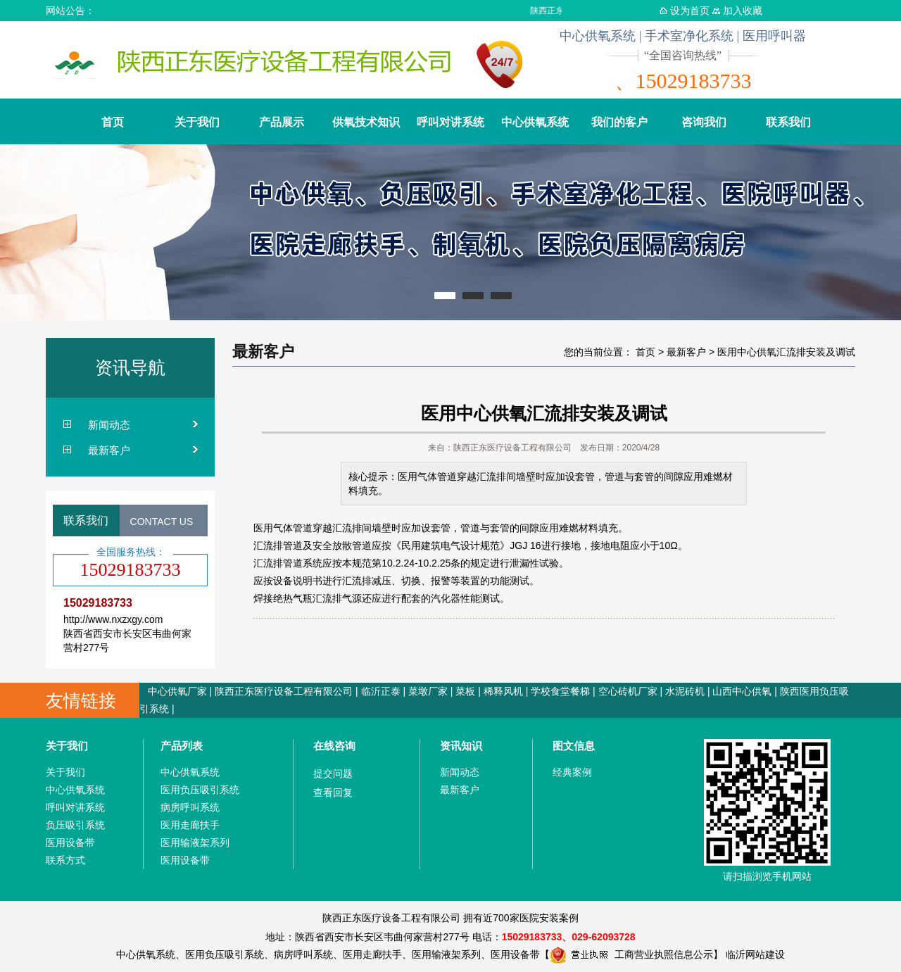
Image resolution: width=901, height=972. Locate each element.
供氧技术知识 (366, 122)
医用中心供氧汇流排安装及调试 (786, 352)
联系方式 (65, 860)
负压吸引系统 (75, 825)
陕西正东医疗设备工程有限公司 (284, 691)
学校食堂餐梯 (560, 691)
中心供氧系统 (535, 122)
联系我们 (788, 122)
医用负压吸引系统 (199, 789)
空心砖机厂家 (627, 691)
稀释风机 (503, 691)
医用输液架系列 (194, 842)
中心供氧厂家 (177, 691)
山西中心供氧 (741, 691)
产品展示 (281, 122)
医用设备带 (70, 842)
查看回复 (333, 792)
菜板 (465, 691)
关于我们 (197, 122)
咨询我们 (703, 122)
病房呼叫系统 (190, 807)
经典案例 (572, 772)
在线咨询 (334, 746)
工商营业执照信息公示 (631, 954)
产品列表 (181, 746)
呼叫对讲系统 (450, 122)
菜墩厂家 (428, 691)
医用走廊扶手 (190, 825)
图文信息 (574, 746)
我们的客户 (619, 122)
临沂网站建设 (755, 954)
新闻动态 (109, 425)
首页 (112, 122)
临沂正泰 (381, 691)
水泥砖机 (685, 691)
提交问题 (333, 773)
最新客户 (109, 450)
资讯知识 (461, 746)
